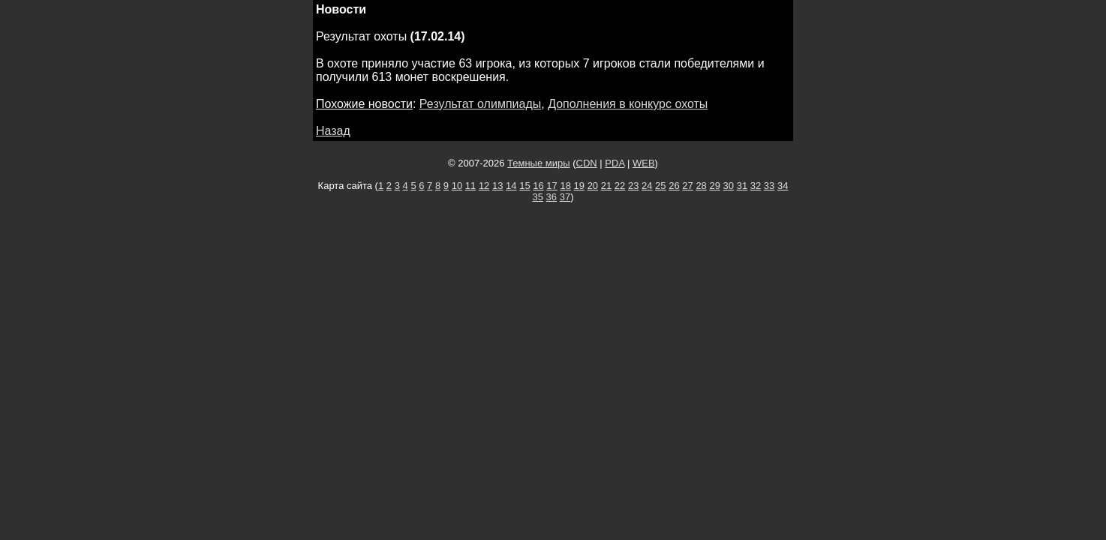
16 (538, 185)
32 (755, 185)
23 (633, 185)
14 (511, 185)
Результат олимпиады (480, 104)
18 (565, 185)
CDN (586, 163)
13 (497, 185)
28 (701, 185)
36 (551, 196)
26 (674, 185)
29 (714, 185)
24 (647, 185)
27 (687, 185)
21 (606, 185)
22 (620, 185)
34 (782, 185)
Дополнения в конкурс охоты (628, 104)
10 (457, 185)
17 (551, 185)
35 (538, 196)
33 (769, 185)
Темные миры (538, 163)
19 (579, 185)
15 (524, 185)
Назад (333, 130)
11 (470, 185)
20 (593, 185)
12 (484, 185)
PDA (614, 163)
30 (728, 185)
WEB (644, 163)
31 (742, 185)
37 (565, 196)
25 (660, 185)
